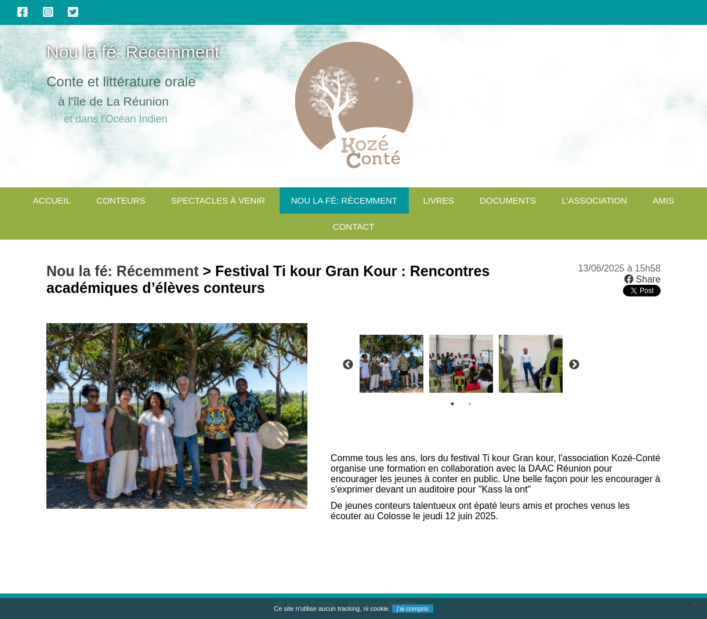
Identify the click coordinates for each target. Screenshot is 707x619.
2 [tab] (470, 404)
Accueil (52, 200)
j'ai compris (413, 608)
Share (642, 279)
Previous (348, 365)
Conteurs (120, 200)
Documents (508, 200)
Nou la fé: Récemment (344, 200)
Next (574, 365)
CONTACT (353, 226)
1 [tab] (452, 404)
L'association (594, 200)
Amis (663, 200)
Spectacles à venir (218, 200)
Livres (438, 200)
